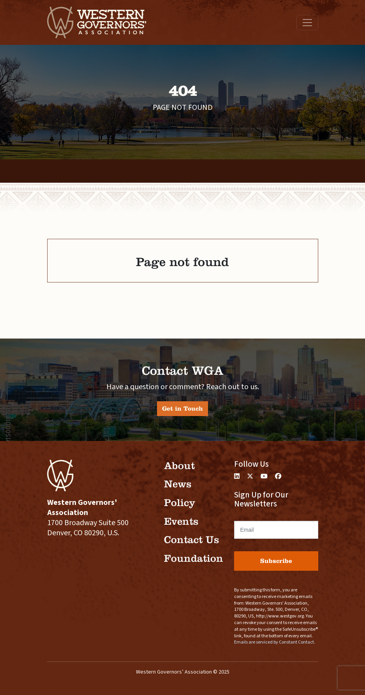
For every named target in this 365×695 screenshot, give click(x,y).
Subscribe (276, 560)
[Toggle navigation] (307, 22)
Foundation (193, 558)
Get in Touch (182, 408)
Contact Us (191, 540)
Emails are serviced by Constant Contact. (274, 642)
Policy (179, 503)
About (179, 466)
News (177, 484)
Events (181, 521)
